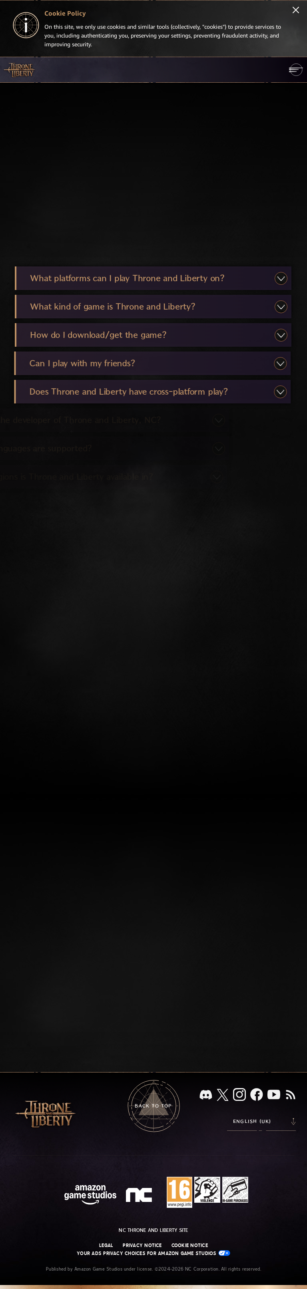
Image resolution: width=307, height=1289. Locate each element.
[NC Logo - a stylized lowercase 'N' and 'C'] (140, 1196)
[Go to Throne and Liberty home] (20, 69)
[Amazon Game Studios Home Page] (90, 1195)
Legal (106, 1245)
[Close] (296, 11)
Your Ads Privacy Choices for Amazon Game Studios (153, 1253)
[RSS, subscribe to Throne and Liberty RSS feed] (291, 1095)
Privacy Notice (142, 1245)
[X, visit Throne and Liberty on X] (223, 1095)
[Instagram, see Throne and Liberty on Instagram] (239, 1095)
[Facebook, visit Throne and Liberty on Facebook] (256, 1095)
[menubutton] (296, 70)
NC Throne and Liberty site (153, 1230)
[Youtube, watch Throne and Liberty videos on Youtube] (273, 1095)
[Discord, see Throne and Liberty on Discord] (205, 1095)
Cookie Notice (189, 1245)
